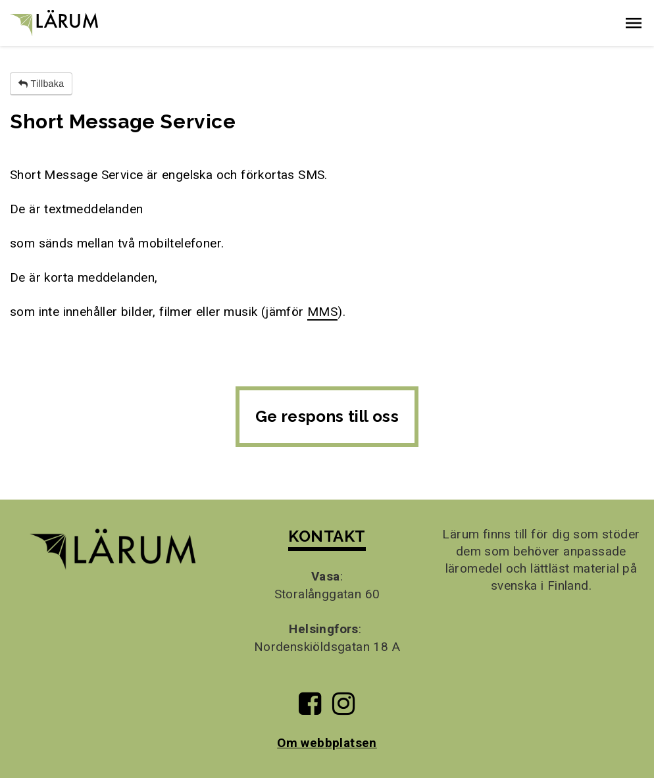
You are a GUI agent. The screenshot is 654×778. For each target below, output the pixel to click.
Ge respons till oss (327, 416)
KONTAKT (326, 536)
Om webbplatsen (327, 742)
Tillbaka (41, 83)
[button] (633, 23)
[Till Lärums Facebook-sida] (310, 708)
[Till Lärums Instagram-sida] (343, 708)
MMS (322, 311)
